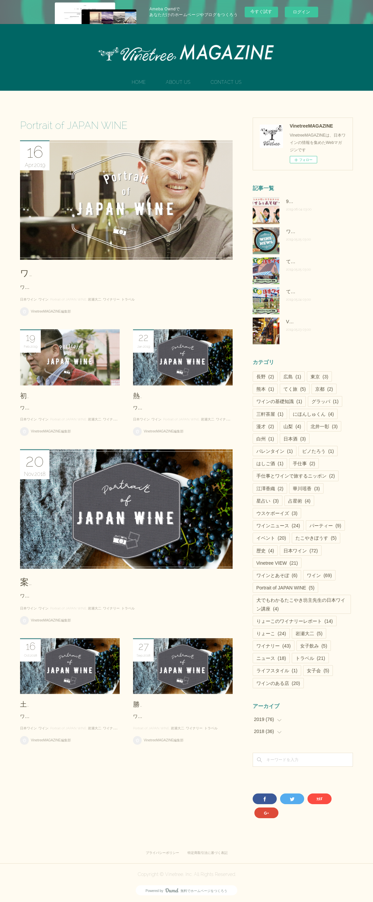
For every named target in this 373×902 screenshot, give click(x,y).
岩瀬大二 (94, 322)
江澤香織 (269, 488)
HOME (139, 82)
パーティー (325, 525)
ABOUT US (178, 82)
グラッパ (325, 401)
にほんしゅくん (313, 414)
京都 (324, 389)
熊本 (265, 389)
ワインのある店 (278, 683)
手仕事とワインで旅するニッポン (295, 476)
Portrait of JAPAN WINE (68, 322)
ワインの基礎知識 (279, 401)
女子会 (318, 670)
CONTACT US (226, 82)
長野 (265, 376)
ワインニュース (278, 525)
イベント (271, 538)
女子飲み (313, 646)
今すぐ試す (261, 11)
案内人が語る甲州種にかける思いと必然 (99, 623)
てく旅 (294, 389)
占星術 (299, 501)
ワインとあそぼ (276, 575)
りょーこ (271, 633)
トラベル (128, 322)
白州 (265, 438)
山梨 (292, 426)
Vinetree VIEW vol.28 (308, 321)
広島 (292, 376)
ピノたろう (318, 451)
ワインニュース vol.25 (309, 231)
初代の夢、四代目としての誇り (67, 418)
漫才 (265, 426)
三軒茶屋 (269, 414)
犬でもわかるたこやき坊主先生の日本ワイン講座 (300, 604)
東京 (319, 376)
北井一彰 (324, 426)
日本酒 (294, 438)
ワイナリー (111, 322)
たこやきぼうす (316, 538)
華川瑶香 (306, 488)
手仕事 (304, 463)
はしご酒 (269, 463)
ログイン (301, 11)
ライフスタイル (276, 670)
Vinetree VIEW (277, 563)
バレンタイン (274, 451)
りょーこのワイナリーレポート (294, 621)
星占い (267, 501)
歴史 (265, 550)
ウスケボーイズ (276, 513)
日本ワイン (28, 322)
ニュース (271, 658)
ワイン (43, 322)
